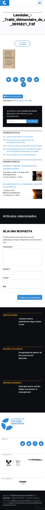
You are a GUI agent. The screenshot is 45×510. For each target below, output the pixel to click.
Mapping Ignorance (12, 383)
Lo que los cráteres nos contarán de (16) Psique (24, 146)
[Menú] (39, 3)
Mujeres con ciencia (13, 349)
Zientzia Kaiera (10, 315)
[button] (8, 79)
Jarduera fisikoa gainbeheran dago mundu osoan (30, 322)
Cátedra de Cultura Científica (21, 495)
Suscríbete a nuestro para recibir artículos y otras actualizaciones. (22, 113)
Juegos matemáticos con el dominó (19, 137)
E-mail (6, 278)
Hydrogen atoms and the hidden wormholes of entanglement (29, 389)
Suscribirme (32, 121)
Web (4, 286)
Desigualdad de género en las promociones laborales (30, 355)
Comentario (8, 247)
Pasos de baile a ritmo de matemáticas (20, 155)
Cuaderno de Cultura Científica (20, 501)
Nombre (6, 269)
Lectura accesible (22, 43)
